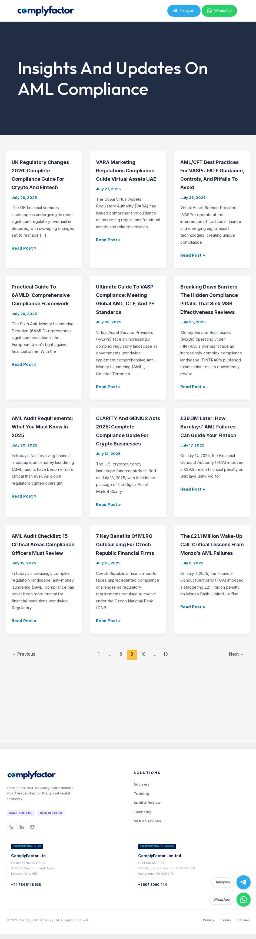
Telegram (184, 10)
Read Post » (24, 265)
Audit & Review (147, 803)
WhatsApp (219, 10)
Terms (226, 920)
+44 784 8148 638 (26, 885)
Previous (23, 721)
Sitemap (243, 920)
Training (141, 794)
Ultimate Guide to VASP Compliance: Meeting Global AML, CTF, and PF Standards (125, 320)
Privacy (208, 920)
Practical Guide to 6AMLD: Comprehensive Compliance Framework (40, 320)
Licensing (143, 812)
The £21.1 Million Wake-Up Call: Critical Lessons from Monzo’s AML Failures (210, 603)
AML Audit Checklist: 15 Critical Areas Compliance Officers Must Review (44, 603)
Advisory (142, 785)
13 (165, 721)
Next (236, 721)
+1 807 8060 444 (152, 885)
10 (143, 721)
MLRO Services (147, 822)
